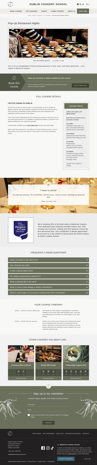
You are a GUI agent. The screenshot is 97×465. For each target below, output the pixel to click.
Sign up (48, 422)
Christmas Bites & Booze (21, 365)
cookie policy (72, 453)
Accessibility (51, 461)
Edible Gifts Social (48, 365)
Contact (85, 433)
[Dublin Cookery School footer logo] (10, 433)
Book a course (16, 11)
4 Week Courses (57, 11)
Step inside (36, 433)
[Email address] (48, 410)
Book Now (83, 11)
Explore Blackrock (73, 433)
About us (71, 11)
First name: (31, 404)
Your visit (60, 433)
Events (44, 11)
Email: (30, 410)
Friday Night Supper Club (76, 365)
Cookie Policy (42, 461)
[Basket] (87, 4)
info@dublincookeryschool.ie (17, 454)
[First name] (48, 404)
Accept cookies (65, 459)
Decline (87, 459)
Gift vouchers (31, 11)
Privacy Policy (32, 461)
